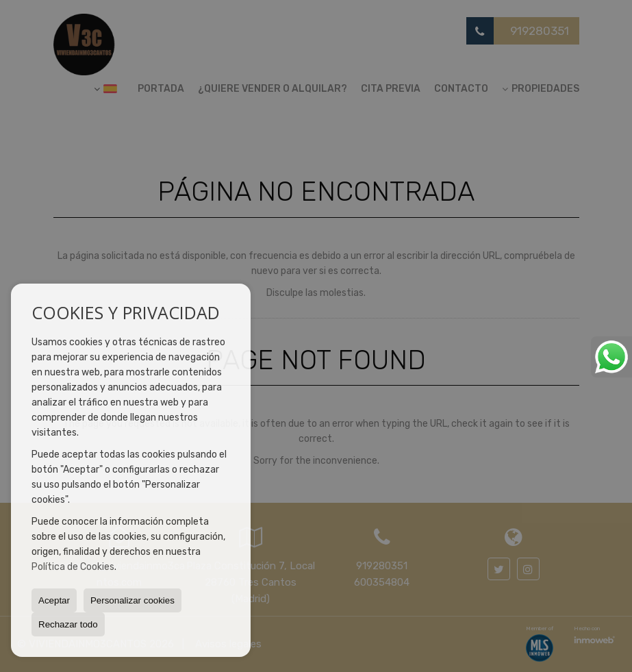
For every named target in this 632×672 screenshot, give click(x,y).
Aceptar (54, 600)
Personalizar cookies (132, 600)
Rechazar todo (68, 624)
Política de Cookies (72, 567)
